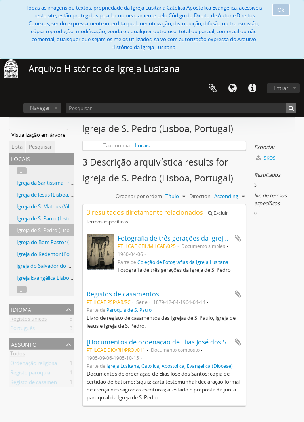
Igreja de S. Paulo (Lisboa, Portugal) (58, 218)
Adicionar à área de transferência (238, 238)
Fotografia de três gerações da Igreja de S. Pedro (190, 238)
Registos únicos (28, 320)
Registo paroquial (30, 374)
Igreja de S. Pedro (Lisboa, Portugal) (58, 230)
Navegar (40, 107)
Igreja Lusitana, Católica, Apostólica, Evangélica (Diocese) (169, 366)
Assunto (24, 343)
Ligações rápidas (252, 88)
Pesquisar (40, 146)
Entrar (281, 88)
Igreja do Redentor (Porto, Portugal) (59, 254)
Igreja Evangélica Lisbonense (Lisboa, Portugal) (71, 277)
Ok (280, 9)
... (21, 170)
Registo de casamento (36, 383)
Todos (17, 355)
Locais (142, 145)
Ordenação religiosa (33, 364)
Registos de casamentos (123, 294)
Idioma (232, 88)
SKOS (266, 158)
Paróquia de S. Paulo (129, 310)
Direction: (200, 196)
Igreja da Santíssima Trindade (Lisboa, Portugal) (72, 182)
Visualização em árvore (38, 134)
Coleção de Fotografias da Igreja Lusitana (182, 262)
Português (22, 329)
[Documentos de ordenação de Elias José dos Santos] (166, 342)
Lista (17, 146)
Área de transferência (212, 88)
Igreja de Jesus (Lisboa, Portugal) (54, 194)
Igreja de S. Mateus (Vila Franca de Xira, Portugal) (74, 206)
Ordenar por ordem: (139, 196)
